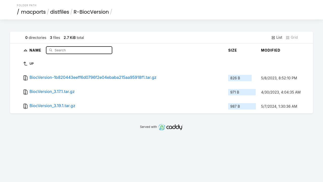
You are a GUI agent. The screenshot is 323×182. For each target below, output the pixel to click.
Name (36, 50)
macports (33, 11)
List (276, 37)
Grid (292, 37)
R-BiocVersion (91, 11)
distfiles (59, 11)
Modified (270, 50)
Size (232, 50)
